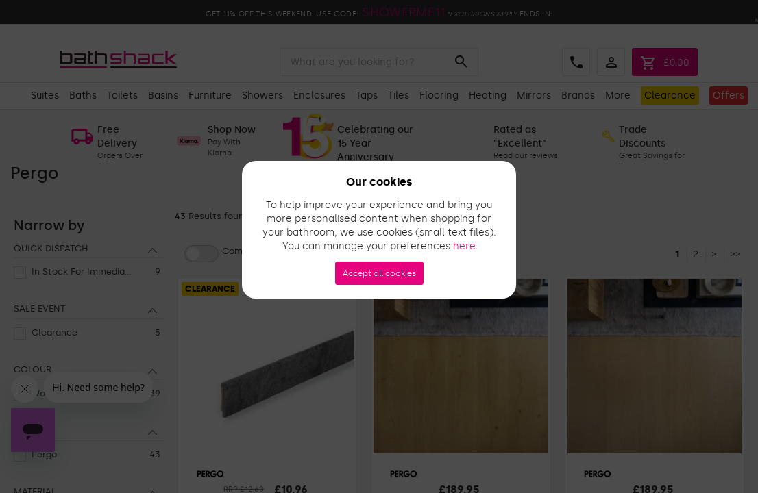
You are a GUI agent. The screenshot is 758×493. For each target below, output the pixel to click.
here (464, 246)
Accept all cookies (379, 273)
